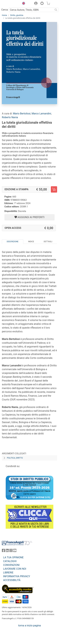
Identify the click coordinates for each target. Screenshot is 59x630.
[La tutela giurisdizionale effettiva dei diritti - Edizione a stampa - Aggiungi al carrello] (54, 189)
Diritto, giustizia (16, 15)
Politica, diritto (15, 458)
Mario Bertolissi (22, 113)
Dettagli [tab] (48, 241)
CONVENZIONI (11, 565)
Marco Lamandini (41, 113)
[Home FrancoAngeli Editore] (10, 4)
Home (4, 15)
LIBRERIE (8, 572)
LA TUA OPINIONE (13, 557)
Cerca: (4, 9)
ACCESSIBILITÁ (11, 580)
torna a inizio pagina (29, 625)
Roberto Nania (10, 117)
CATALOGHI (10, 561)
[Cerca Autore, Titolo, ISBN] (31, 10)
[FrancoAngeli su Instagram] (11, 551)
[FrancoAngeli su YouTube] (14, 551)
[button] (23, 3)
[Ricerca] (55, 10)
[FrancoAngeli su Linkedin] (7, 551)
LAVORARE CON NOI (14, 568)
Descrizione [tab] (12, 241)
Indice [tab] (31, 241)
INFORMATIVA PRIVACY (16, 576)
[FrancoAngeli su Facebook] (3, 551)
